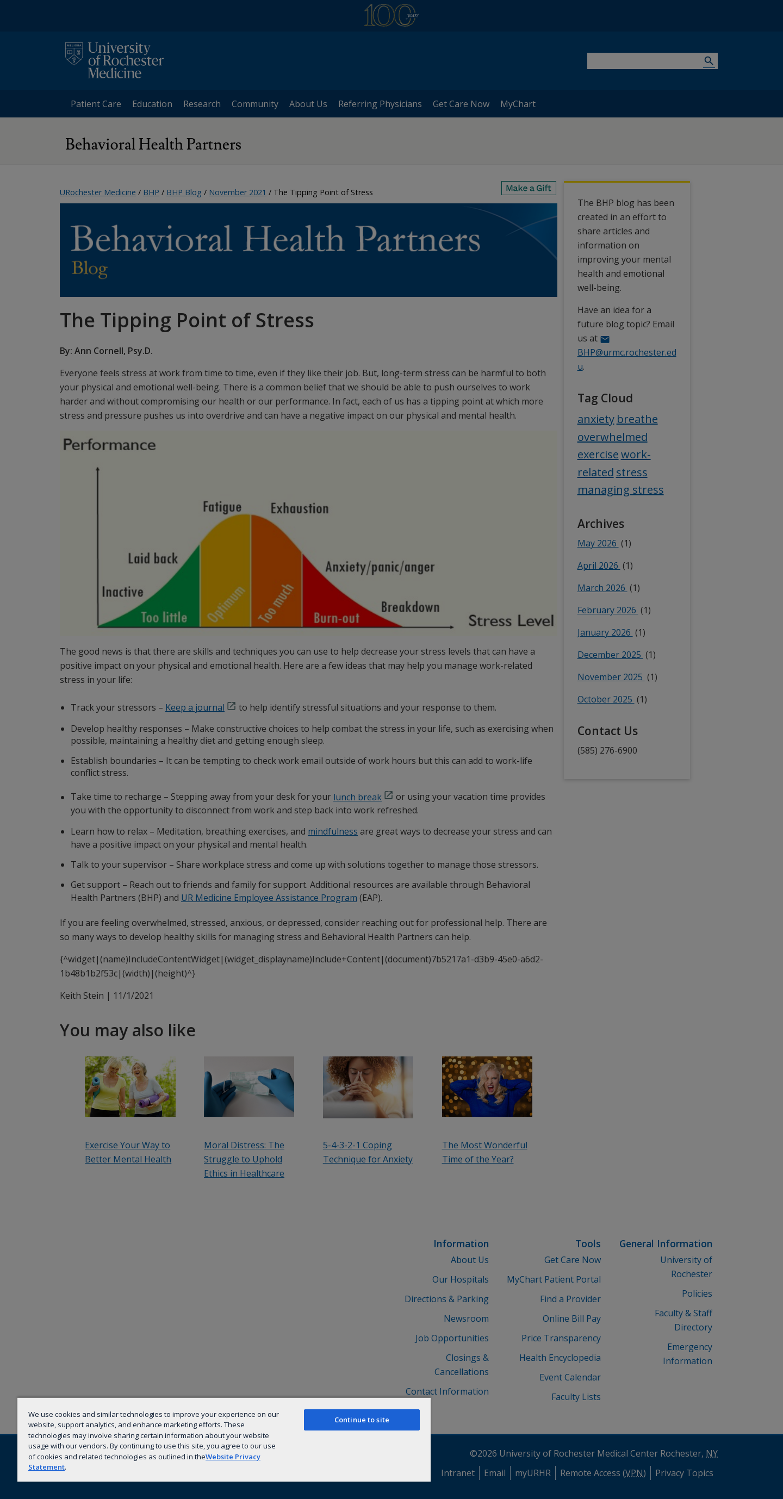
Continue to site (361, 1420)
